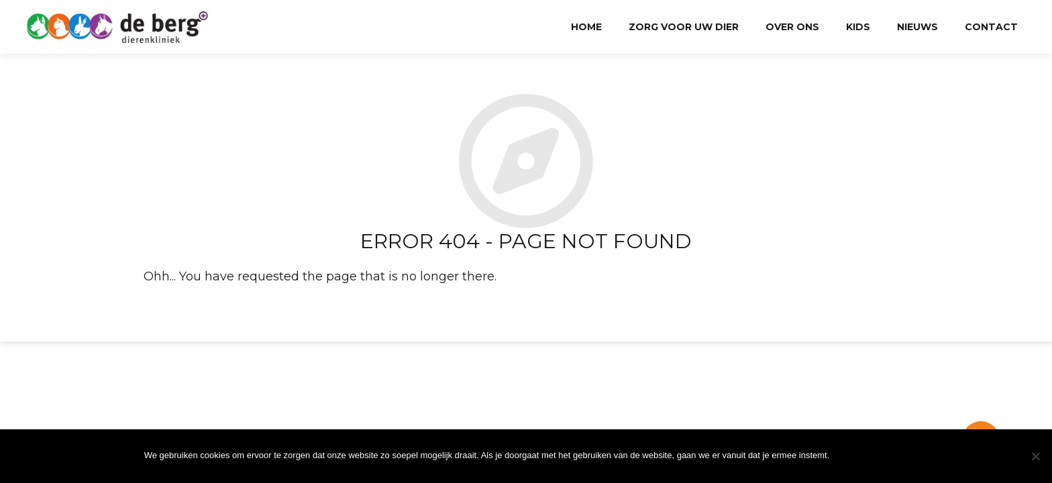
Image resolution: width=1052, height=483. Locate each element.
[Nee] (1035, 456)
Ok (872, 456)
